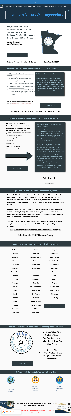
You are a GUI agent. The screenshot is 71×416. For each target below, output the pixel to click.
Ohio (36, 309)
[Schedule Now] (17, 55)
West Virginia (54, 290)
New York (36, 298)
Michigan (36, 261)
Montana (36, 275)
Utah (54, 275)
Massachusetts (35, 257)
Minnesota (36, 264)
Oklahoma (36, 312)
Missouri (36, 272)
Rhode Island (54, 257)
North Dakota (36, 305)
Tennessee (54, 268)
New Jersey (36, 290)
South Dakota (54, 264)
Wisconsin (54, 294)
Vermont (54, 279)
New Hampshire (36, 287)
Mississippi (36, 268)
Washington (54, 287)
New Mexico (36, 294)
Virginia (54, 283)
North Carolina (36, 301)
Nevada (36, 283)
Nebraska (35, 279)
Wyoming (54, 298)
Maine (36, 250)
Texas (54, 272)
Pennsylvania (54, 253)
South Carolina (54, 261)
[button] (69, 10)
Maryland (36, 253)
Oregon (54, 250)
